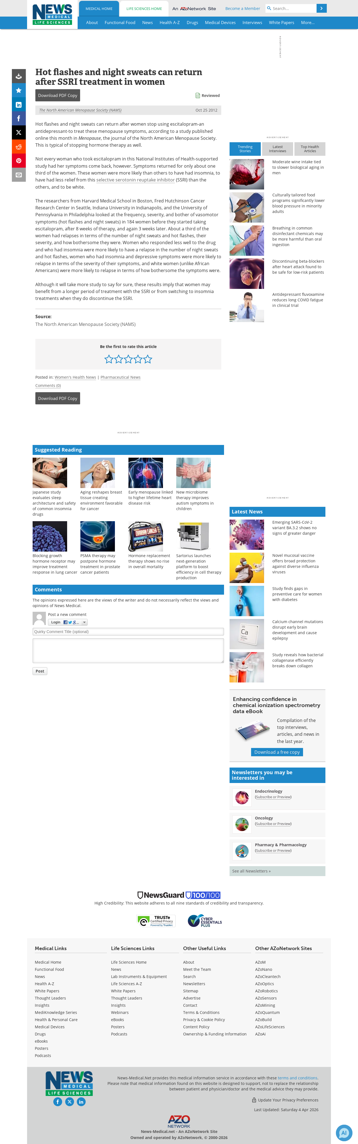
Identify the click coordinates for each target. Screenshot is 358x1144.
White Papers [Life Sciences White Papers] (123, 990)
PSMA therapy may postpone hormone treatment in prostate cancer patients (100, 564)
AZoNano (263, 969)
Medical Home (99, 8)
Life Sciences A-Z (126, 983)
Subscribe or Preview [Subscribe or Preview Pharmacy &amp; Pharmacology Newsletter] (273, 850)
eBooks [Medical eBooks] (41, 1041)
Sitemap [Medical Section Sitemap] (190, 990)
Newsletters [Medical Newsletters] (194, 983)
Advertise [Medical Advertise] (192, 998)
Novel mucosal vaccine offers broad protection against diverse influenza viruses (295, 563)
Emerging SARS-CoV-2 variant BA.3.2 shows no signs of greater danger (294, 528)
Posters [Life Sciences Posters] (118, 1026)
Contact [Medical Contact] (190, 1005)
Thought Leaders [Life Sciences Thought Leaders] (126, 998)
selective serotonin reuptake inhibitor (135, 180)
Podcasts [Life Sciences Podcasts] (119, 1034)
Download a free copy (277, 752)
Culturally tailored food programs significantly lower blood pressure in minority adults (298, 203)
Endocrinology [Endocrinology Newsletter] (268, 791)
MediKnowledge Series (56, 1012)
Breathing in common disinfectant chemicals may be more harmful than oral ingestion (297, 236)
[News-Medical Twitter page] (69, 1101)
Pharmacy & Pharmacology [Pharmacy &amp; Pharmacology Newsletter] (281, 844)
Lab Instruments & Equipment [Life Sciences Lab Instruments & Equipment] (139, 976)
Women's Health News (75, 377)
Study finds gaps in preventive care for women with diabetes (297, 594)
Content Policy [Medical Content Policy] (196, 1026)
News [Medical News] (40, 976)
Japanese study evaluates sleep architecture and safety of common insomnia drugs (54, 503)
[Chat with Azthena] (344, 1133)
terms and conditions (297, 1077)
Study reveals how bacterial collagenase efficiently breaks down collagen (297, 660)
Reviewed (211, 95)
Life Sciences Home (144, 8)
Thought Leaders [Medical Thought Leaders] (50, 998)
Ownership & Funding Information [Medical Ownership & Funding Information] (215, 1034)
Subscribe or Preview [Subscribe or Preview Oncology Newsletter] (273, 823)
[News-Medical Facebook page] (57, 1101)
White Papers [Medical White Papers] (47, 990)
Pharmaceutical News (121, 377)
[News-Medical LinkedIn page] (81, 1101)
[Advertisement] (128, 419)
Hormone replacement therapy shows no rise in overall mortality (149, 561)
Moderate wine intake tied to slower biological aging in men (298, 167)
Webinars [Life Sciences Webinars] (120, 1012)
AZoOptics (264, 983)
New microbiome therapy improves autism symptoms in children (195, 500)
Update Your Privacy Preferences (284, 1100)
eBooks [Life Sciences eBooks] (117, 1019)
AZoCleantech (268, 976)
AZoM (260, 962)
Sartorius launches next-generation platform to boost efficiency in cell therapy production (198, 566)
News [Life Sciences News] (116, 969)
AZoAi (260, 1034)
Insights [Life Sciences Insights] (118, 1005)
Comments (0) (48, 385)
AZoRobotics (266, 990)
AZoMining (265, 1005)
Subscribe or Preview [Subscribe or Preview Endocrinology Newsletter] (273, 796)
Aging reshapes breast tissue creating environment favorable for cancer (101, 500)
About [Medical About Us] (188, 962)
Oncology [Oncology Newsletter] (264, 818)
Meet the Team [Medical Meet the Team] (197, 969)
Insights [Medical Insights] (42, 1005)
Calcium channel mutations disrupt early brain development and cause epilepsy (297, 630)
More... (308, 22)
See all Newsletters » (251, 871)
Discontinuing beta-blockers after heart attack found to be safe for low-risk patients (298, 267)
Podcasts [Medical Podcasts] (43, 1055)
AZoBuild (263, 1019)
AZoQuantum (267, 1012)
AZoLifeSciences (270, 1026)
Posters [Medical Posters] (41, 1048)
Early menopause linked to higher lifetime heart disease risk (150, 497)
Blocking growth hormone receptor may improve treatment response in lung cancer (55, 564)
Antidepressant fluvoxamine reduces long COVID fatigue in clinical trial (298, 300)
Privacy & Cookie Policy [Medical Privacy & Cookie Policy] (204, 1019)
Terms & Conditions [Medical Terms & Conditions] (201, 1012)
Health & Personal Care (56, 1019)
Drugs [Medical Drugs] (40, 1034)
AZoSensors (266, 998)
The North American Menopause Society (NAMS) (80, 110)
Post (40, 671)
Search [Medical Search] (189, 976)
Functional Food (49, 969)
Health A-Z (44, 983)
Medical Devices (50, 1026)
